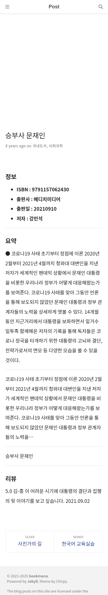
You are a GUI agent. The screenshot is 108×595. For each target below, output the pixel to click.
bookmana (38, 575)
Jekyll (32, 581)
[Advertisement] (54, 67)
